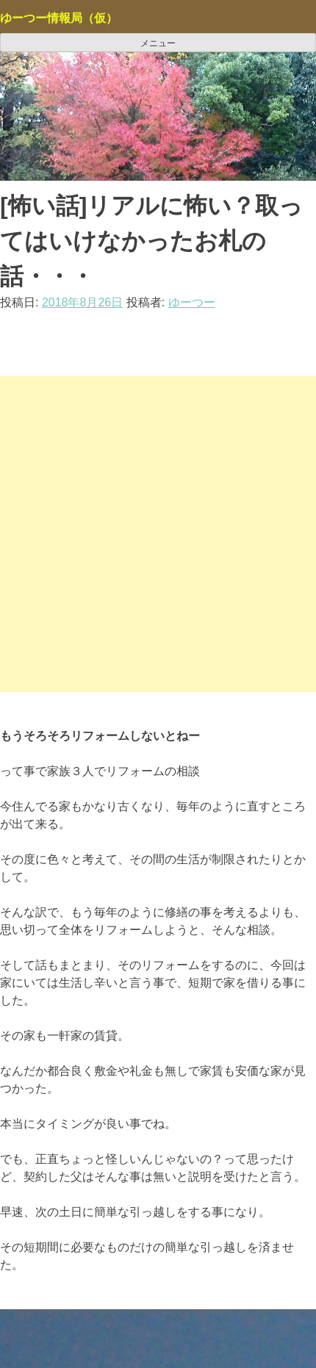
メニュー (158, 43)
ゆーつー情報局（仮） (59, 18)
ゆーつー (191, 302)
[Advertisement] (158, 534)
